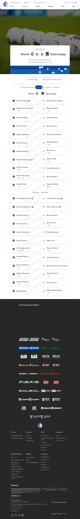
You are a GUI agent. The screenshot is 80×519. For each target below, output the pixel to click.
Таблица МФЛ (45, 467)
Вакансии (44, 447)
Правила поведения (17, 469)
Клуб (62, 6)
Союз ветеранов (46, 445)
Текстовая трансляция (27, 87)
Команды (43, 465)
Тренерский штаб (61, 438)
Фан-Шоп (27, 2)
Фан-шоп (14, 457)
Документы (44, 470)
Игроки (58, 435)
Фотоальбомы (30, 457)
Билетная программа (17, 460)
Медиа (38, 6)
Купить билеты (16, 2)
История (43, 442)
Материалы (55, 87)
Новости (25, 6)
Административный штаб (47, 439)
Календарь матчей (16, 435)
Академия (44, 454)
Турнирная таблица (17, 438)
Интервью (29, 438)
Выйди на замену (16, 466)
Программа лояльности (14, 463)
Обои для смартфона (32, 462)
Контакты (44, 450)
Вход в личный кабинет (40, 2)
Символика (14, 474)
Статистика (47, 87)
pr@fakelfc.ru (15, 511)
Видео (28, 460)
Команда (50, 6)
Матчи (12, 6)
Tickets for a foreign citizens (17, 477)
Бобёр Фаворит (16, 471)
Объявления (30, 440)
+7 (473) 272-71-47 (16, 508)
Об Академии (45, 457)
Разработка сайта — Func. (59, 513)
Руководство (45, 435)
